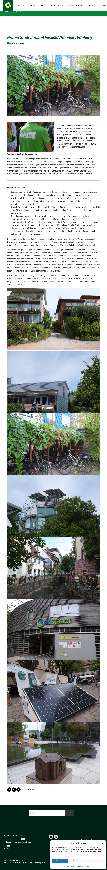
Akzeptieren (60, 861)
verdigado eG (40, 859)
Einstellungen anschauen (94, 861)
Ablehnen (76, 861)
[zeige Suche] (99, 2)
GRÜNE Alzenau (20, 8)
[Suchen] (69, 810)
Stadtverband (18, 11)
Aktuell (28, 786)
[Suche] (96, 2)
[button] (103, 843)
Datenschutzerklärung (83, 866)
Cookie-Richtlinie (71, 866)
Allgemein (34, 786)
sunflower (20, 859)
